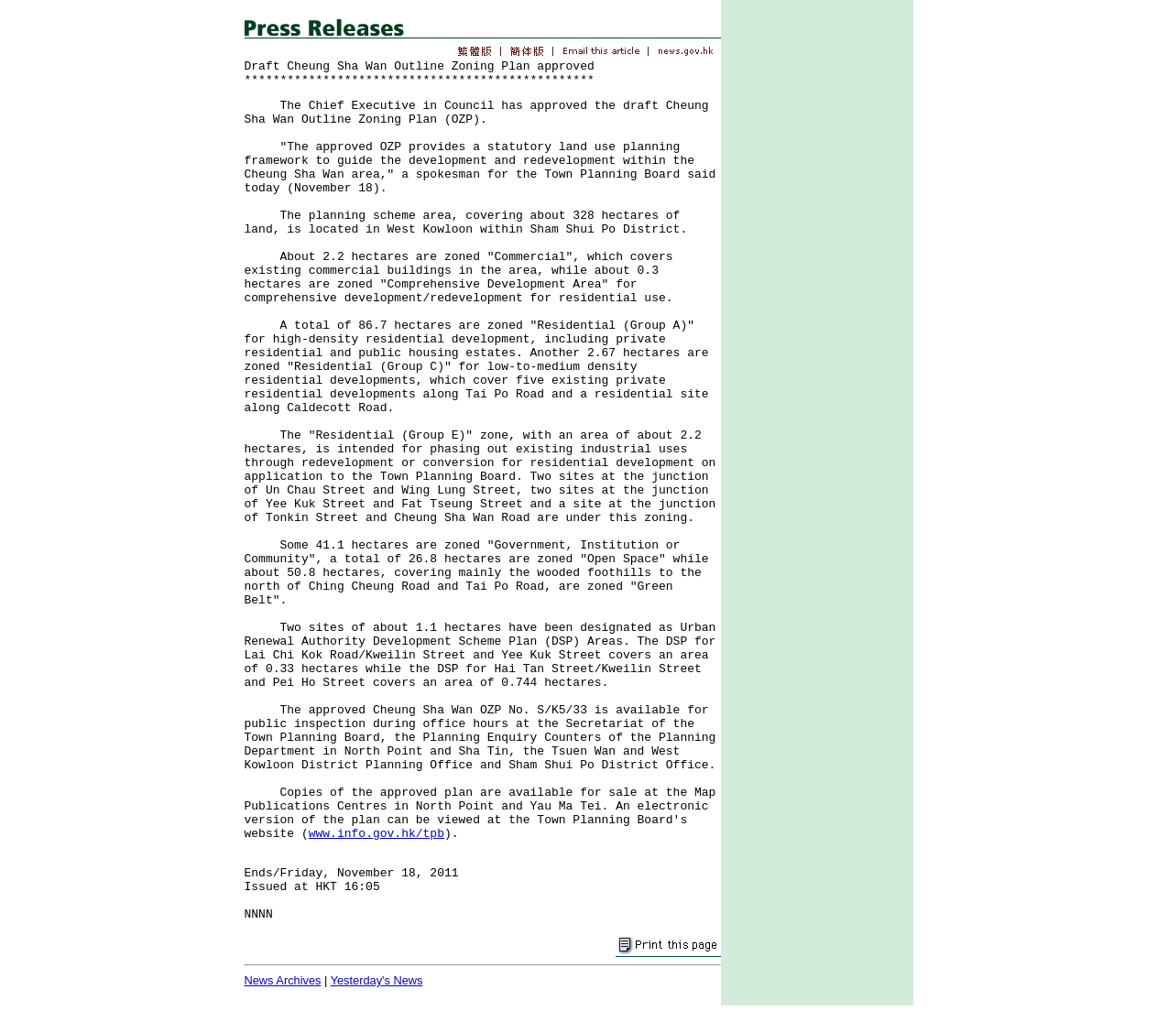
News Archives (283, 980)
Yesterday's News (377, 980)
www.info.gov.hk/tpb (376, 834)
